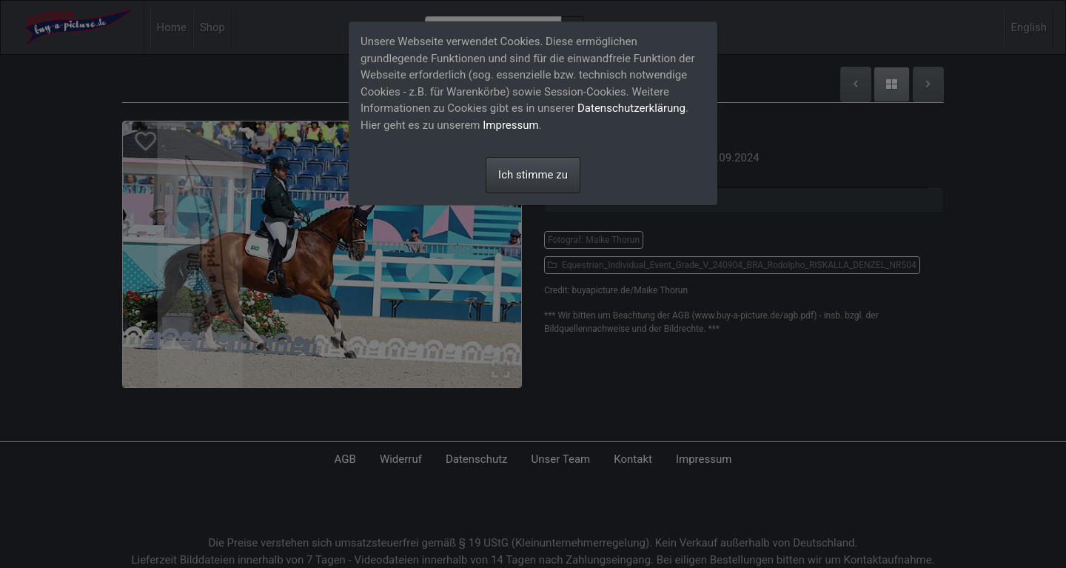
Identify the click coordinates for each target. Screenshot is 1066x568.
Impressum (510, 125)
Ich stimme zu (533, 174)
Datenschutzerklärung (631, 108)
